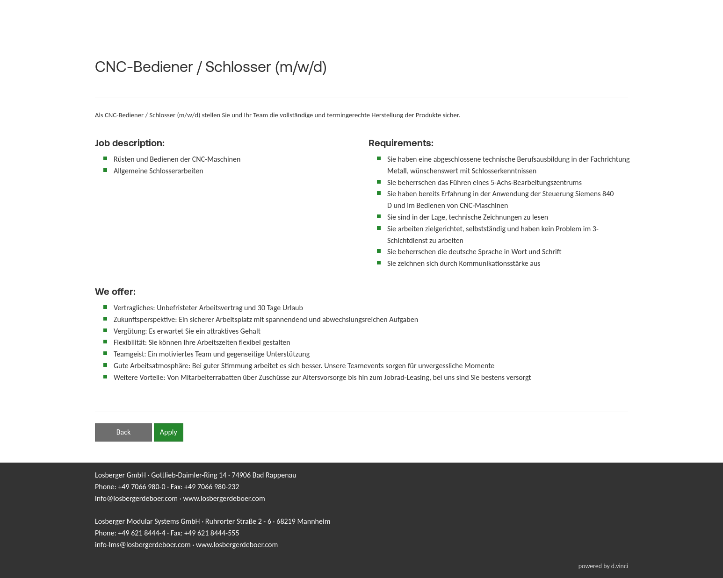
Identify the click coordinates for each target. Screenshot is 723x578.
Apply (168, 432)
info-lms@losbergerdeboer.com (143, 544)
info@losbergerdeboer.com (136, 498)
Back (123, 432)
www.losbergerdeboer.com (224, 498)
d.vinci (619, 566)
